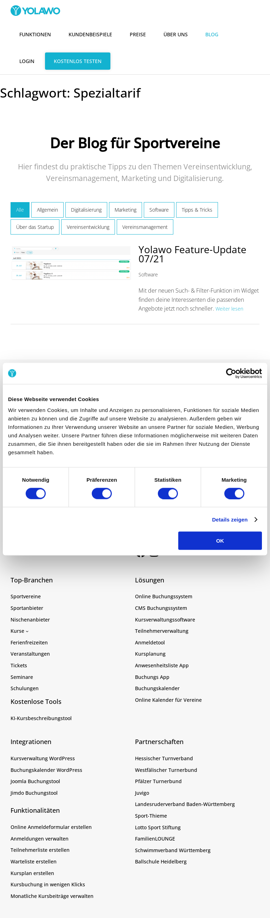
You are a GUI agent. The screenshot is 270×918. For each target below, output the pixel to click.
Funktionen (35, 34)
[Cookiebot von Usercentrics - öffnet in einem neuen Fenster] (231, 373)
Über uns (175, 34)
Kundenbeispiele (90, 34)
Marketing (125, 209)
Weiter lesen (229, 308)
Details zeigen (230, 519)
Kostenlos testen (78, 61)
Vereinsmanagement (145, 227)
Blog (211, 34)
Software (159, 209)
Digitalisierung (86, 209)
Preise (138, 34)
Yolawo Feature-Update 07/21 (192, 254)
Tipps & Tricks (197, 209)
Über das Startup (35, 227)
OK (220, 541)
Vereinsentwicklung (88, 227)
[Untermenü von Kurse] (27, 631)
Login (26, 61)
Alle (20, 209)
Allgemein (47, 209)
